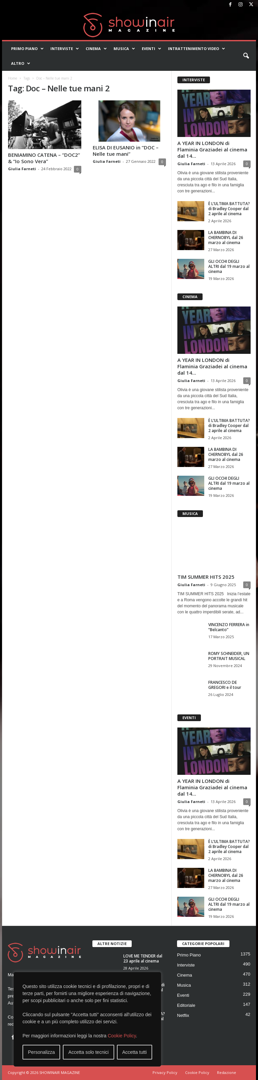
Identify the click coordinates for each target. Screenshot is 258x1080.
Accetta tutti (134, 1052)
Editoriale (186, 1005)
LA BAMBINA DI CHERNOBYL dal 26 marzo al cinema (225, 237)
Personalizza (41, 1052)
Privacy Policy (165, 1072)
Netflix (183, 1015)
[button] (246, 56)
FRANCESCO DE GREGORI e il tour (224, 684)
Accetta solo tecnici (89, 1052)
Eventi (151, 48)
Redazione (226, 1072)
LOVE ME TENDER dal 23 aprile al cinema (142, 958)
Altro (20, 63)
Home (12, 78)
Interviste (64, 48)
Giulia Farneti (22, 168)
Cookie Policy (122, 1035)
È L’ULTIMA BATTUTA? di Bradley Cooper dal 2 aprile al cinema (229, 209)
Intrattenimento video (196, 48)
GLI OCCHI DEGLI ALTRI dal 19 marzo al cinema (229, 266)
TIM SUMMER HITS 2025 (205, 576)
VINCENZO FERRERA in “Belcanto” (228, 627)
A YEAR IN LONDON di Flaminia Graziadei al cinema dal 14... (212, 149)
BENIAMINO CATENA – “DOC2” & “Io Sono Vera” (44, 158)
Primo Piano (27, 48)
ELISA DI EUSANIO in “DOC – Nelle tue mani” (126, 150)
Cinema (96, 48)
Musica (124, 48)
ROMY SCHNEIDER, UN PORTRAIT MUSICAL (228, 656)
